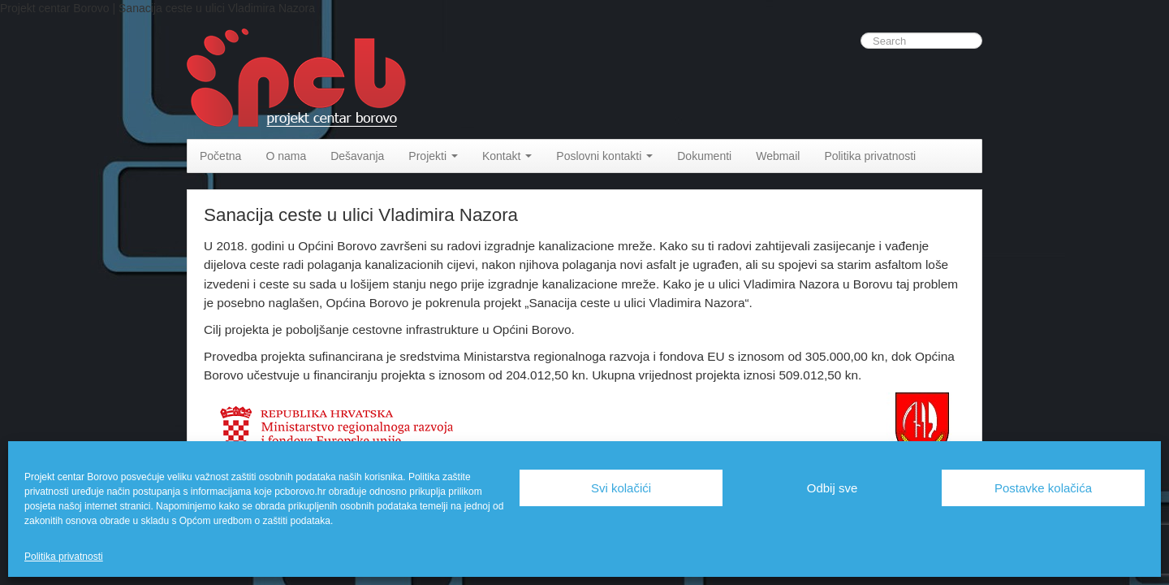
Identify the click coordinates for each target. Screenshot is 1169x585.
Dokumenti (704, 156)
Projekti (433, 156)
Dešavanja (357, 156)
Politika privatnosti (63, 556)
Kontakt (507, 156)
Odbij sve (832, 488)
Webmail (778, 156)
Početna (220, 156)
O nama (285, 156)
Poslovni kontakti (604, 156)
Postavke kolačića (1043, 488)
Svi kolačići (621, 488)
